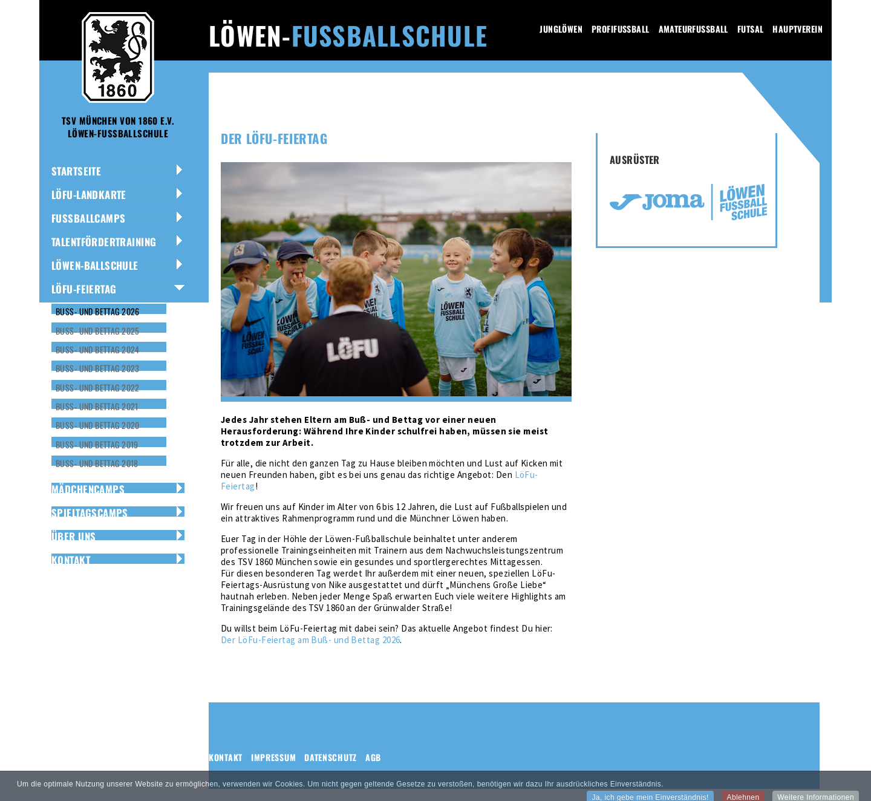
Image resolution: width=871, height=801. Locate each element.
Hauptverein (797, 28)
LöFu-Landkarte (88, 194)
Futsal (750, 28)
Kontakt (70, 559)
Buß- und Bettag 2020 (98, 425)
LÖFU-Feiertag (83, 288)
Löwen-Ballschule (95, 265)
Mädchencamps (88, 489)
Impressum (273, 757)
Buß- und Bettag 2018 (97, 463)
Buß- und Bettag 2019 (97, 444)
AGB (373, 757)
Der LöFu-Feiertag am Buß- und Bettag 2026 (310, 640)
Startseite (76, 170)
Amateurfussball (693, 28)
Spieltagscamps (89, 512)
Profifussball (620, 28)
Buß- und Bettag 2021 (97, 406)
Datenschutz (330, 757)
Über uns (73, 536)
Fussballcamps (88, 218)
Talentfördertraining (103, 241)
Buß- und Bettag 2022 (98, 387)
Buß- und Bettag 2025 (98, 330)
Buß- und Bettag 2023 (98, 368)
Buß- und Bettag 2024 (98, 349)
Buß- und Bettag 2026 (98, 311)
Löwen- (348, 35)
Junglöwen (561, 28)
